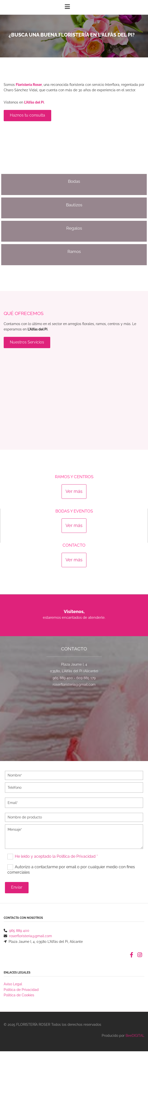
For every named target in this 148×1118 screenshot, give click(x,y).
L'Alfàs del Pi (34, 102)
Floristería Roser (29, 85)
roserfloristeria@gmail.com (74, 684)
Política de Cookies (19, 995)
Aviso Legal (13, 984)
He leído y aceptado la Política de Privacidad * (56, 856)
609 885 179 (86, 678)
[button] (27, 115)
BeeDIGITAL (135, 1036)
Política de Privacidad (21, 990)
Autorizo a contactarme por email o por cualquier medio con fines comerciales (71, 869)
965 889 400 (63, 678)
